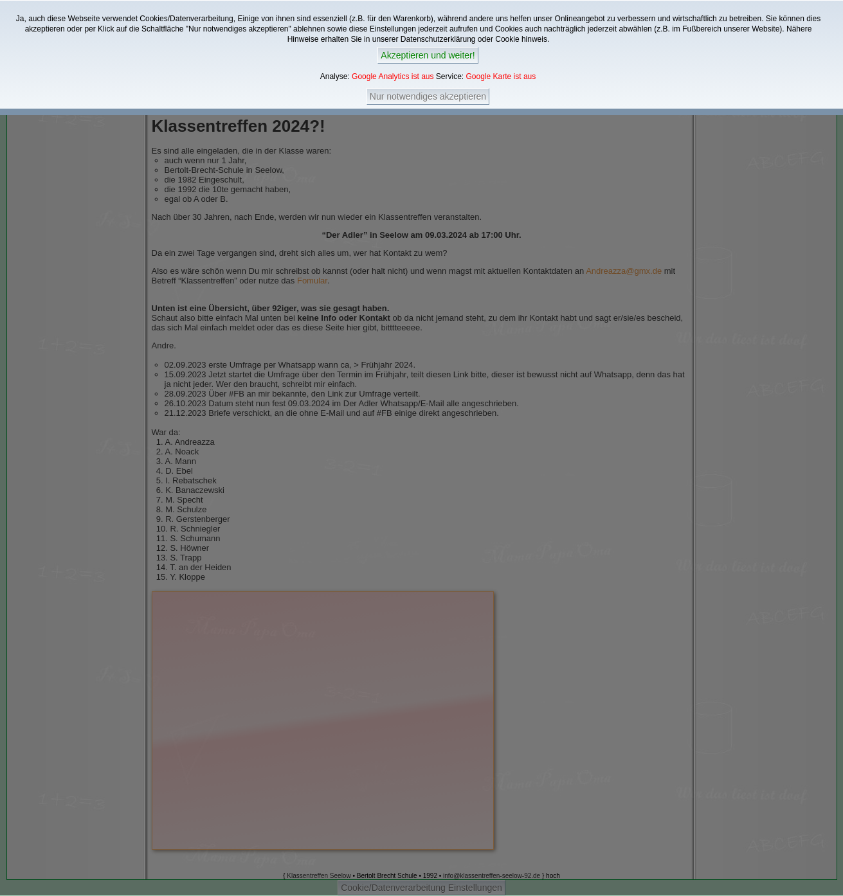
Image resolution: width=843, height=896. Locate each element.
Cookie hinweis (521, 39)
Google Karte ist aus (501, 76)
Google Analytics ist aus (392, 76)
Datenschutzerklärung (438, 39)
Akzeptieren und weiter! (428, 55)
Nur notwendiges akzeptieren (428, 96)
